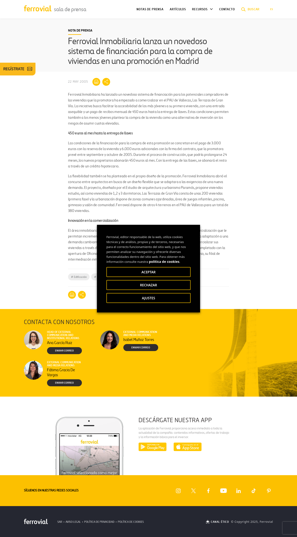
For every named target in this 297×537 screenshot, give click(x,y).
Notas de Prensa (150, 9)
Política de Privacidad (99, 522)
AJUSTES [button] (148, 298)
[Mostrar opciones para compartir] (106, 82)
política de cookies (164, 261)
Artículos (178, 9)
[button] (250, 9)
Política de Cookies (131, 522)
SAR (59, 522)
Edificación (79, 277)
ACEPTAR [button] (148, 272)
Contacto (227, 9)
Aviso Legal (73, 522)
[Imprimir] (96, 82)
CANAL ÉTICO (217, 522)
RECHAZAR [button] (148, 285)
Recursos (200, 9)
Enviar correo (64, 350)
